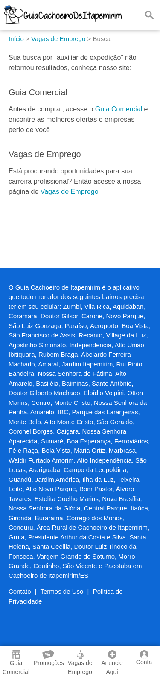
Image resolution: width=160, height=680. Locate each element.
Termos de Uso (62, 591)
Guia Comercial (118, 109)
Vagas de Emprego (70, 191)
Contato (20, 591)
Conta (144, 657)
